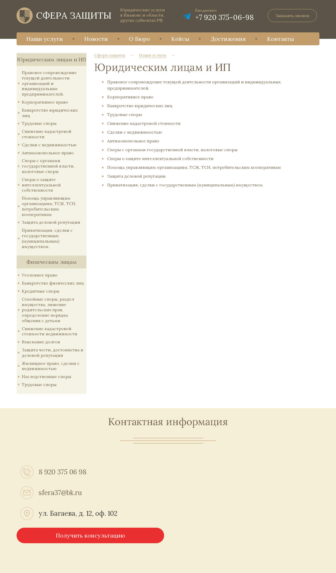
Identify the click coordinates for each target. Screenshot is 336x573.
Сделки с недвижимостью (49, 144)
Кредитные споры (40, 291)
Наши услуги (44, 38)
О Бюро (139, 38)
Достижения (228, 38)
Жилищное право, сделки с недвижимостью (50, 366)
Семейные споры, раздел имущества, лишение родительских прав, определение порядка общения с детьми (48, 309)
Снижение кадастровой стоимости (144, 123)
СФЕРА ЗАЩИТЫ (74, 15)
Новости (96, 38)
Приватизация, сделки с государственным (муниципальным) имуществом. (47, 238)
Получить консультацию (90, 535)
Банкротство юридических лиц (139, 105)
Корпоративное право (45, 102)
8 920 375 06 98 (62, 472)
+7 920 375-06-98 (224, 17)
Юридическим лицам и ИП (51, 59)
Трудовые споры (39, 123)
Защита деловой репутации (51, 222)
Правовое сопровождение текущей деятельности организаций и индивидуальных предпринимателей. (49, 83)
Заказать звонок (292, 15)
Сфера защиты (109, 55)
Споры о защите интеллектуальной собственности (41, 185)
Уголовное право (39, 275)
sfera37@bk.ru (60, 492)
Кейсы (180, 38)
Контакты (280, 38)
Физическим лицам (51, 262)
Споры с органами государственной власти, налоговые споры (48, 166)
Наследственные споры (46, 376)
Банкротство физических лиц (53, 283)
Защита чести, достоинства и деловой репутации (52, 352)
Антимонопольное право (48, 152)
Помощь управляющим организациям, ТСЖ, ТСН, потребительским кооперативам (49, 206)
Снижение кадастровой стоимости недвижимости (49, 331)
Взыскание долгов (41, 341)
